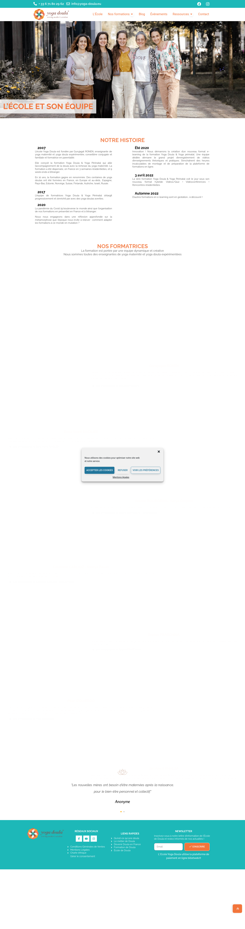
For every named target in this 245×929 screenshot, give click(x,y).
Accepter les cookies (99, 470)
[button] (158, 451)
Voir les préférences (146, 470)
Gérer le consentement (82, 916)
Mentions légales (121, 477)
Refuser (123, 470)
